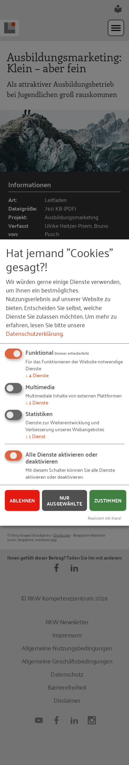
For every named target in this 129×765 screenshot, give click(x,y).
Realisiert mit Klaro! (104, 517)
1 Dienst (35, 436)
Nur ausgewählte (64, 500)
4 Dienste (37, 375)
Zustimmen (107, 500)
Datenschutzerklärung (34, 333)
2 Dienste (36, 401)
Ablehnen (22, 500)
